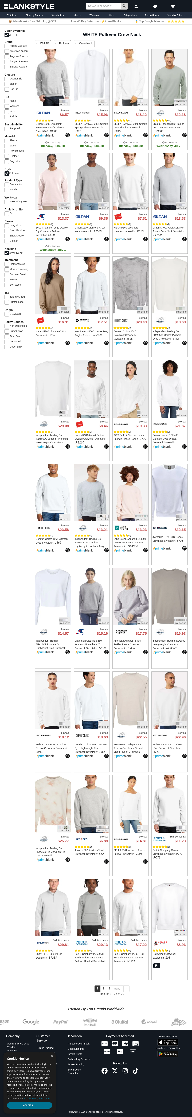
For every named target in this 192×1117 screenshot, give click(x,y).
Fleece (13, 140)
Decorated (15, 341)
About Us (12, 1050)
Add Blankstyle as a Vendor (18, 1045)
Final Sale (15, 336)
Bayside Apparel (18, 66)
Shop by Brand (34, 15)
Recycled (15, 128)
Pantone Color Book (78, 1043)
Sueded (14, 279)
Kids (112, 15)
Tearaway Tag (17, 296)
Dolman (14, 240)
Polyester (15, 161)
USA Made (15, 313)
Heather (14, 156)
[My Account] (136, 6)
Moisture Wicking (19, 269)
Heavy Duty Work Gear (21, 201)
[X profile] (115, 1072)
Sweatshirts (58, 15)
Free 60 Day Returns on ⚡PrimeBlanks (96, 21)
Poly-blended (17, 150)
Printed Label (17, 302)
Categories (130, 15)
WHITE (13, 34)
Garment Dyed (18, 274)
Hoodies (14, 189)
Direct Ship (16, 346)
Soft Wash (15, 284)
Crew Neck (15, 253)
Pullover (14, 173)
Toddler (14, 116)
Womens (95, 15)
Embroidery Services (79, 1059)
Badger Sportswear (20, 61)
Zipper (13, 83)
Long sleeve (16, 225)
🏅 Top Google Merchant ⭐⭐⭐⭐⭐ (160, 21)
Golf (12, 213)
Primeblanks (16, 331)
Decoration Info (76, 1048)
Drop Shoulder (17, 230)
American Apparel (19, 51)
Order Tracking (45, 1048)
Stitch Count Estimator (74, 1071)
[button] (155, 6)
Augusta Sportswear (21, 56)
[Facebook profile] (104, 1072)
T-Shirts (12, 15)
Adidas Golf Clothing (21, 45)
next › (117, 988)
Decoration (152, 15)
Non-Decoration (18, 325)
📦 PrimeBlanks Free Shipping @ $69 (32, 21)
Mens (77, 15)
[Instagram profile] (125, 1072)
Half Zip (14, 89)
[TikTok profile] (135, 1072)
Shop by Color (176, 15)
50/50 (13, 145)
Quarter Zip (16, 78)
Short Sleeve (17, 235)
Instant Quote (75, 1054)
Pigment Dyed (17, 264)
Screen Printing (76, 1064)
